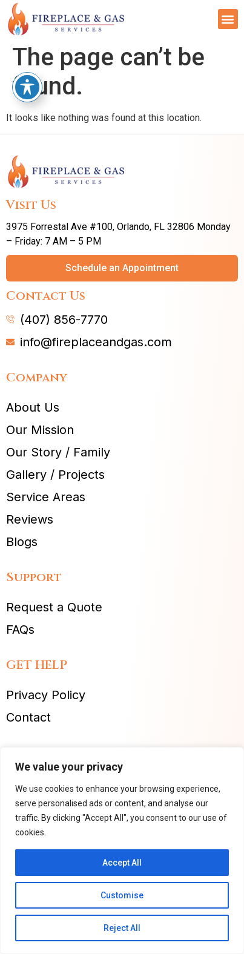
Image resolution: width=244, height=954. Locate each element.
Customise (122, 895)
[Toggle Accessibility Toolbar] (27, 70)
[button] (228, 19)
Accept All (122, 862)
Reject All (122, 928)
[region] (122, 850)
